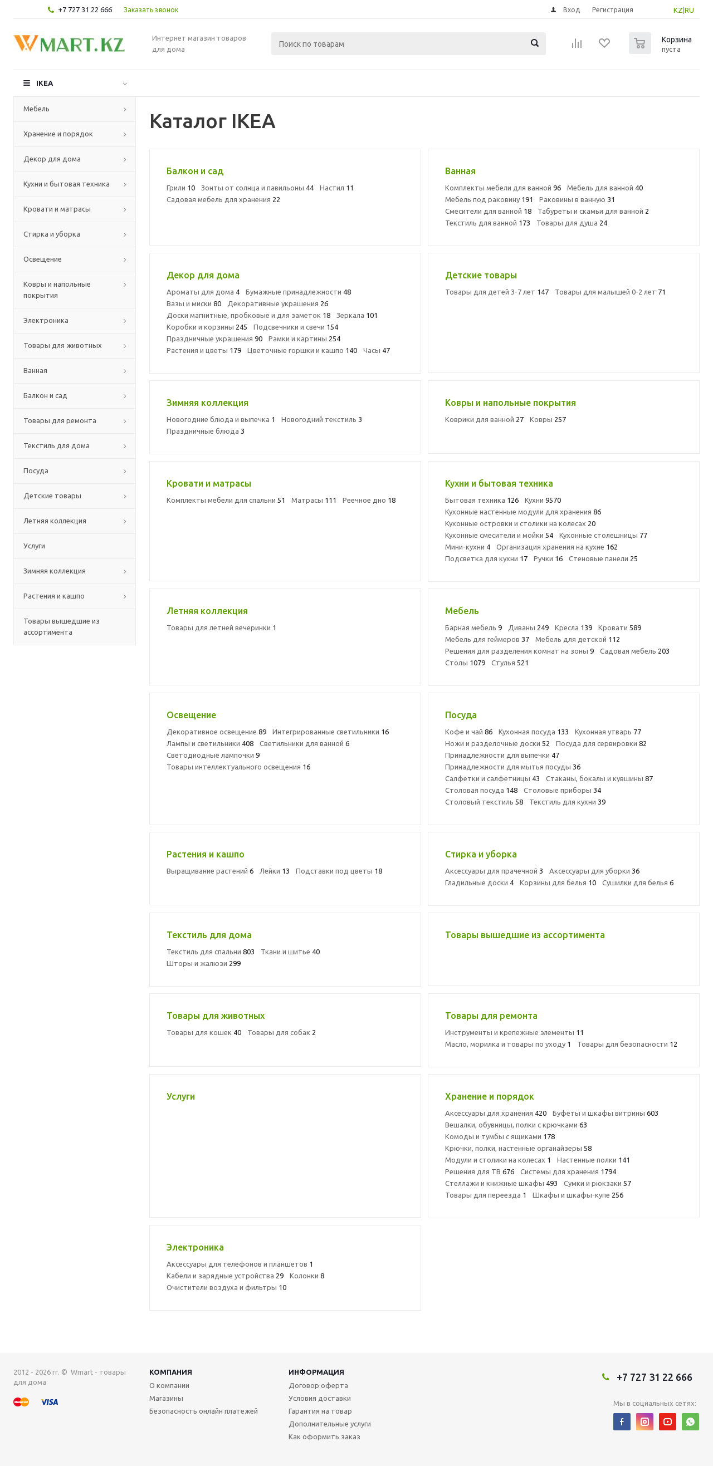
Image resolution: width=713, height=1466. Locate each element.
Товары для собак (281, 1032)
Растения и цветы (204, 350)
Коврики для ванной (484, 419)
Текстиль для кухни (567, 802)
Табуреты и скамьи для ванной (593, 211)
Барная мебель (473, 627)
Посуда (35, 470)
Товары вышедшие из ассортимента (61, 626)
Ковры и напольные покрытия (57, 289)
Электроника (46, 320)
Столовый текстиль (484, 802)
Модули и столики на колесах (498, 1160)
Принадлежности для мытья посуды (512, 767)
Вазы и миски (194, 303)
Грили (181, 188)
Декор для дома (52, 159)
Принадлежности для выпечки (502, 755)
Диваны (528, 627)
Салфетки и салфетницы (492, 778)
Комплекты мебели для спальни (226, 500)
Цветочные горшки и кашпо (302, 350)
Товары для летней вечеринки (221, 627)
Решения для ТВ (479, 1171)
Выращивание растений (210, 871)
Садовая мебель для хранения (223, 199)
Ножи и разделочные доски (497, 743)
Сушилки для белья (637, 882)
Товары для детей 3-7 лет (497, 292)
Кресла (573, 627)
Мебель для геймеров (487, 639)
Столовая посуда (481, 790)
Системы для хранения (568, 1171)
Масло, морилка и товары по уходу (508, 1044)
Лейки (275, 871)
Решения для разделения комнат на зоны (519, 651)
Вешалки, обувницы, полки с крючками (516, 1125)
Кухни (543, 500)
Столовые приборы (562, 790)
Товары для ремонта (59, 420)
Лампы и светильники (210, 743)
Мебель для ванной (605, 188)
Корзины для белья (558, 882)
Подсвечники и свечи (295, 327)
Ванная (35, 370)
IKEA (44, 83)
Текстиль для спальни (211, 951)
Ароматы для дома (203, 292)
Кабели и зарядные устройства (225, 1275)
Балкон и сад (45, 395)
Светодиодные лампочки (213, 755)
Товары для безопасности (627, 1044)
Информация (316, 1372)
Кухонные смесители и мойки (499, 535)
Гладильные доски (479, 882)
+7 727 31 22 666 (85, 9)
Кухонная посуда (534, 732)
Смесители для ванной (488, 211)
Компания (170, 1372)
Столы (465, 662)
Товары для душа (571, 223)
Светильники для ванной (304, 743)
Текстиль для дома (56, 445)
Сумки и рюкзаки (597, 1183)
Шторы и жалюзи (204, 963)
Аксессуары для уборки (594, 871)
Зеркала (357, 315)
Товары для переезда (485, 1195)
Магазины (166, 1398)
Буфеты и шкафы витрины (605, 1113)
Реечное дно (369, 500)
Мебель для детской (577, 639)
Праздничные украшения (214, 338)
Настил (337, 188)
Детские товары (52, 495)
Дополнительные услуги (330, 1424)
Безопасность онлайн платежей (203, 1411)
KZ (678, 10)
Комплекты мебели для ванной (503, 188)
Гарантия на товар (320, 1411)
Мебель (36, 108)
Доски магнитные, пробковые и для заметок (248, 315)
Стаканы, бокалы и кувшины (599, 778)
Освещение (42, 259)
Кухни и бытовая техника (66, 184)
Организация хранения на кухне (557, 547)
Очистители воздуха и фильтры (226, 1287)
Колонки (307, 1275)
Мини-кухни (467, 547)
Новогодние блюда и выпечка (221, 419)
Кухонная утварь (608, 732)
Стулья (510, 662)
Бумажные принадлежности (298, 292)
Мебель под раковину (489, 199)
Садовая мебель (635, 651)
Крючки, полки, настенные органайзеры (518, 1148)
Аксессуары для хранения (495, 1113)
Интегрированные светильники (330, 732)
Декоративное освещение (216, 732)
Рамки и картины (304, 338)
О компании (169, 1385)
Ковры (548, 419)
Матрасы (313, 500)
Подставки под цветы (339, 871)
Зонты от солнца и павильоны (257, 188)
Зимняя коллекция (54, 571)
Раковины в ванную (577, 199)
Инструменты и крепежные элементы (514, 1032)
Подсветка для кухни (486, 558)
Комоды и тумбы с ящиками (500, 1136)
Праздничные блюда (206, 431)
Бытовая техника (482, 500)
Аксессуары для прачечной (494, 871)
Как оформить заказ (324, 1436)
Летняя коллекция (54, 520)
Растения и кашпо (54, 596)
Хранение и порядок (58, 134)
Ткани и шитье (290, 951)
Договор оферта (318, 1385)
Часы (376, 350)
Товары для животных (62, 345)
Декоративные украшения (277, 303)
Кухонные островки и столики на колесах (520, 523)
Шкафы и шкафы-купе (578, 1195)
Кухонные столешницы (603, 535)
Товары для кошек (204, 1032)
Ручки (548, 558)
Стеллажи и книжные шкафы (501, 1183)
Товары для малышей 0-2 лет (610, 292)
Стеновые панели (603, 558)
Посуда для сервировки (601, 743)
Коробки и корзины (207, 327)
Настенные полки (593, 1160)
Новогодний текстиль (321, 419)
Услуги (34, 546)
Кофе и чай (468, 732)
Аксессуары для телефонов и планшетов (240, 1264)
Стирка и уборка (51, 234)
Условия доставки (320, 1398)
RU (689, 10)
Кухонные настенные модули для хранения (523, 512)
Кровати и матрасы (57, 209)
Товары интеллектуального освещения (238, 767)
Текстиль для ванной (487, 223)
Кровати (619, 627)
